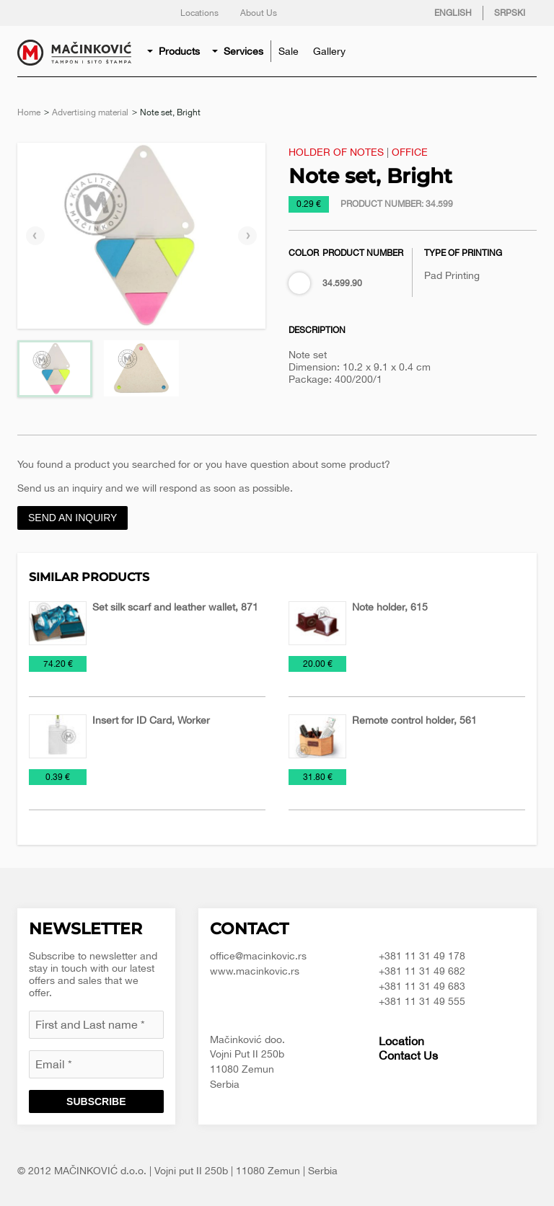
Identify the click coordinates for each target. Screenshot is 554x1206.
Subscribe (96, 1101)
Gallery (329, 51)
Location (401, 1040)
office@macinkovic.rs (258, 956)
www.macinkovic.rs (254, 971)
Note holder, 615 (390, 607)
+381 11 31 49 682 (422, 971)
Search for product (522, 51)
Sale (288, 51)
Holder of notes (336, 152)
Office (410, 152)
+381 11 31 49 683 (422, 986)
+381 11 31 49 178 (422, 956)
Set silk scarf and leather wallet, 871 (175, 607)
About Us (258, 13)
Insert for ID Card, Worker (151, 720)
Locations (199, 13)
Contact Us (408, 1055)
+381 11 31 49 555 (422, 1001)
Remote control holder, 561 (414, 720)
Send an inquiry (72, 517)
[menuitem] (174, 51)
